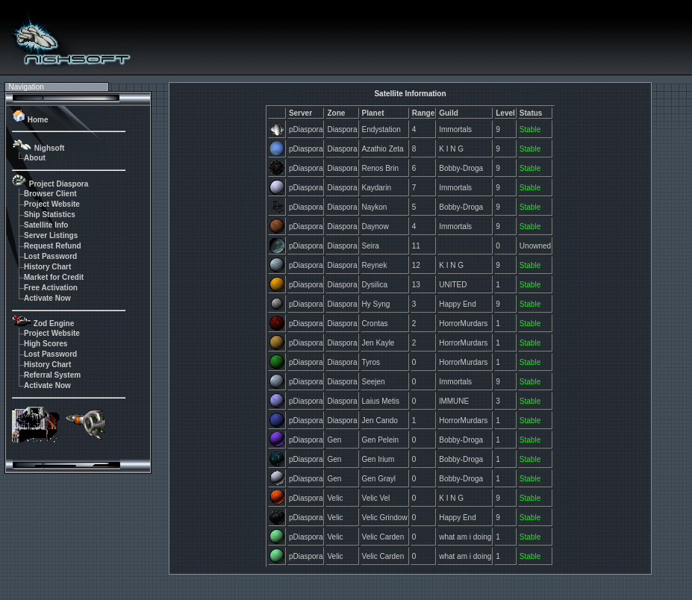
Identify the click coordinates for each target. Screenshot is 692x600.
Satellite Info (46, 225)
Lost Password (50, 256)
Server (300, 113)
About (35, 158)
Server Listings (51, 235)
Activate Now (47, 298)
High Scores (45, 344)
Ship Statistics (49, 214)
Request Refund (52, 246)
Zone (336, 113)
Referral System (52, 375)
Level (505, 113)
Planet (373, 113)
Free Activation (51, 288)
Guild (448, 113)
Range (423, 113)
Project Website (52, 204)
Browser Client (50, 194)
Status (531, 113)
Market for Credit (54, 277)
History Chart (47, 267)
